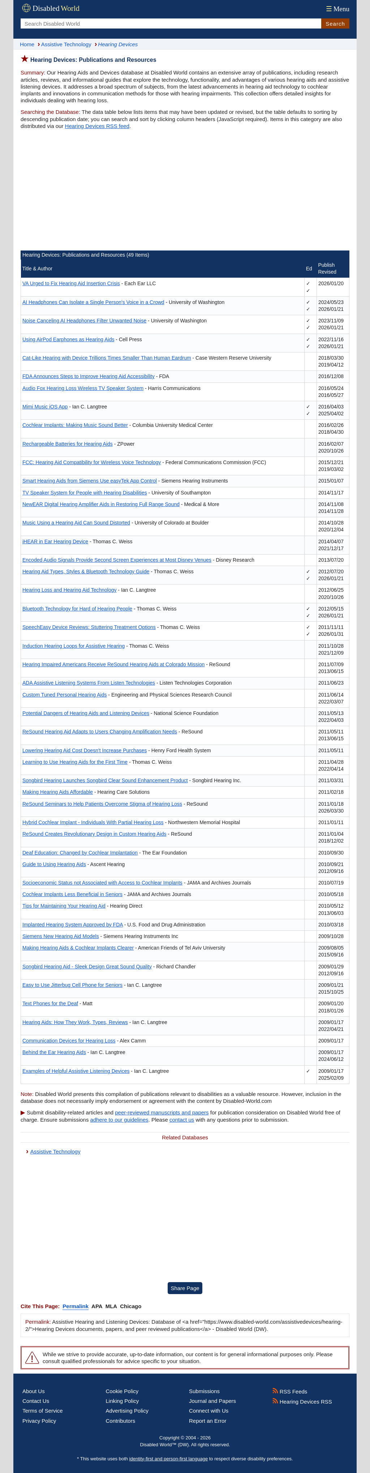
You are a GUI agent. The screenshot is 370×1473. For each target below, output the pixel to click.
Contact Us (35, 1401)
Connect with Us (208, 1411)
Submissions (204, 1391)
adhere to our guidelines (119, 1120)
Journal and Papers (212, 1401)
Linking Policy (122, 1401)
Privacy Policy (39, 1421)
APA (97, 1306)
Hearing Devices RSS (302, 1402)
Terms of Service (42, 1411)
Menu (336, 9)
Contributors (120, 1421)
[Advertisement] (185, 190)
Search (335, 24)
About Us (33, 1391)
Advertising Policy (127, 1411)
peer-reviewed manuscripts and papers (161, 1112)
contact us (181, 1120)
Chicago (130, 1306)
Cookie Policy (122, 1391)
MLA (111, 1306)
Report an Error (207, 1421)
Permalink (76, 1306)
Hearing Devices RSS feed (97, 126)
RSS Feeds (289, 1391)
